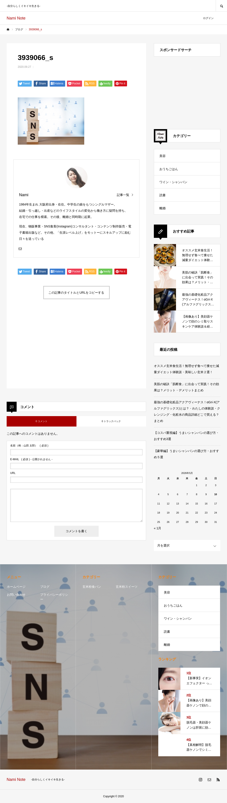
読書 (162, 195)
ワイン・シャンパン (173, 182)
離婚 (162, 208)
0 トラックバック (111, 421)
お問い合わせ (16, 594)
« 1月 (157, 528)
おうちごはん (168, 169)
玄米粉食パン (91, 586)
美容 (162, 156)
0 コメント (41, 421)
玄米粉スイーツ (126, 586)
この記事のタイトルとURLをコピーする (76, 292)
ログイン (208, 18)
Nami (23, 195)
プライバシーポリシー (54, 597)
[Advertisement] (46, 349)
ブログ (44, 586)
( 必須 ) (29, 445)
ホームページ (16, 586)
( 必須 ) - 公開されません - (31, 459)
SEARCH (221, 5)
